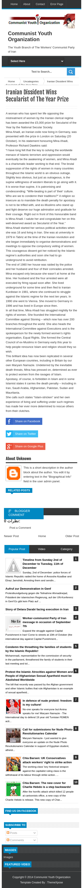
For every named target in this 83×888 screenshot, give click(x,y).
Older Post (72, 536)
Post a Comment (20, 527)
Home (14, 4)
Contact (40, 4)
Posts (12, 833)
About (26, 4)
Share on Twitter (21, 433)
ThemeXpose (55, 882)
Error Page (56, 4)
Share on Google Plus (24, 446)
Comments (15, 840)
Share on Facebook (23, 421)
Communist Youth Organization (52, 877)
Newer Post (11, 536)
